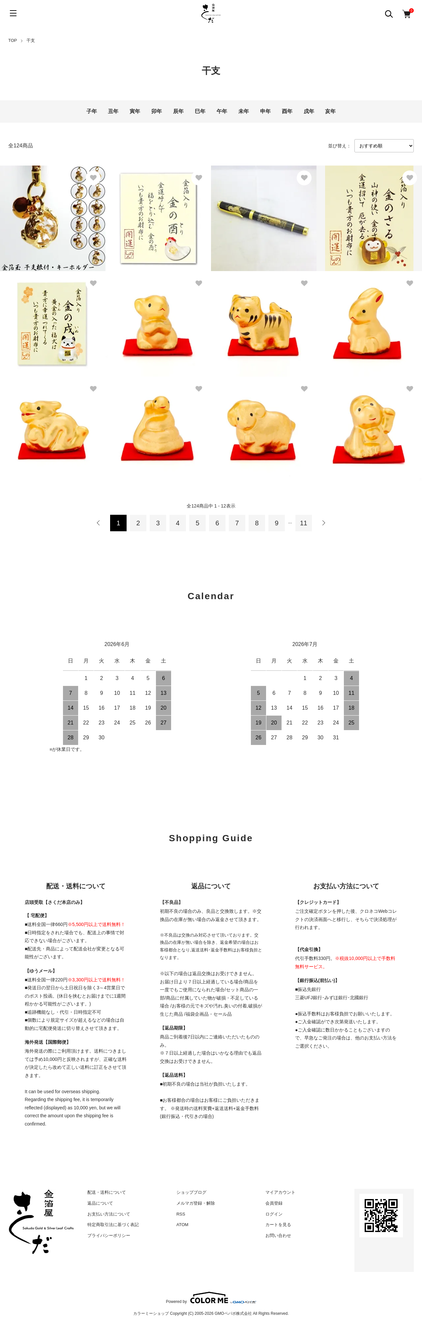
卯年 (156, 111)
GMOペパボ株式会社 (233, 1313)
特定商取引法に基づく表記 (113, 1224)
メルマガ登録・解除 (195, 1203)
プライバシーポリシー (108, 1235)
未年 (243, 111)
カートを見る (278, 1224)
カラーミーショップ (151, 1313)
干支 (30, 40)
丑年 (113, 111)
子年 (91, 111)
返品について (100, 1203)
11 (303, 523)
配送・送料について (106, 1192)
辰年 (178, 111)
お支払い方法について (108, 1214)
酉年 (287, 111)
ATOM (182, 1224)
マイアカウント (280, 1192)
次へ (323, 523)
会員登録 (274, 1203)
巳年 (200, 111)
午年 (222, 111)
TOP (12, 40)
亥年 (330, 111)
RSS (180, 1214)
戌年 (309, 111)
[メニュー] (13, 13)
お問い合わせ (278, 1235)
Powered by (211, 1298)
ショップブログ (191, 1192)
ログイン (274, 1214)
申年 (265, 111)
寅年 (135, 111)
